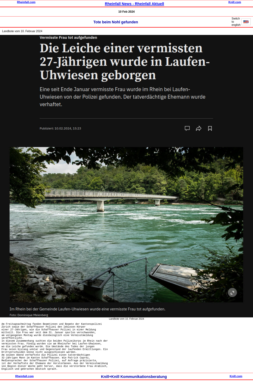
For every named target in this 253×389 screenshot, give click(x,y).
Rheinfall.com (26, 2)
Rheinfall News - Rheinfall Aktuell (134, 4)
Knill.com (234, 2)
